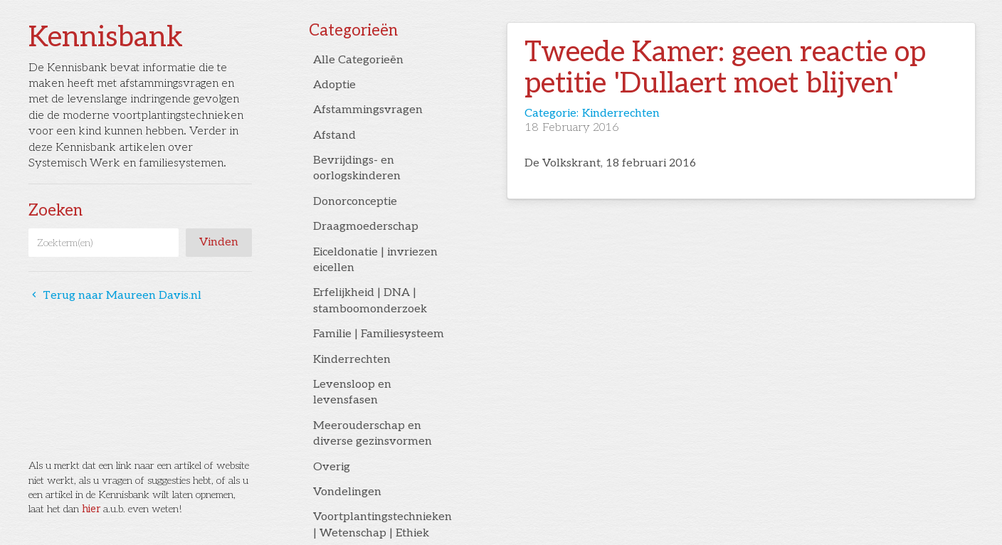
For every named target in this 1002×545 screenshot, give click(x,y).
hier (91, 509)
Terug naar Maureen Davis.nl (114, 295)
